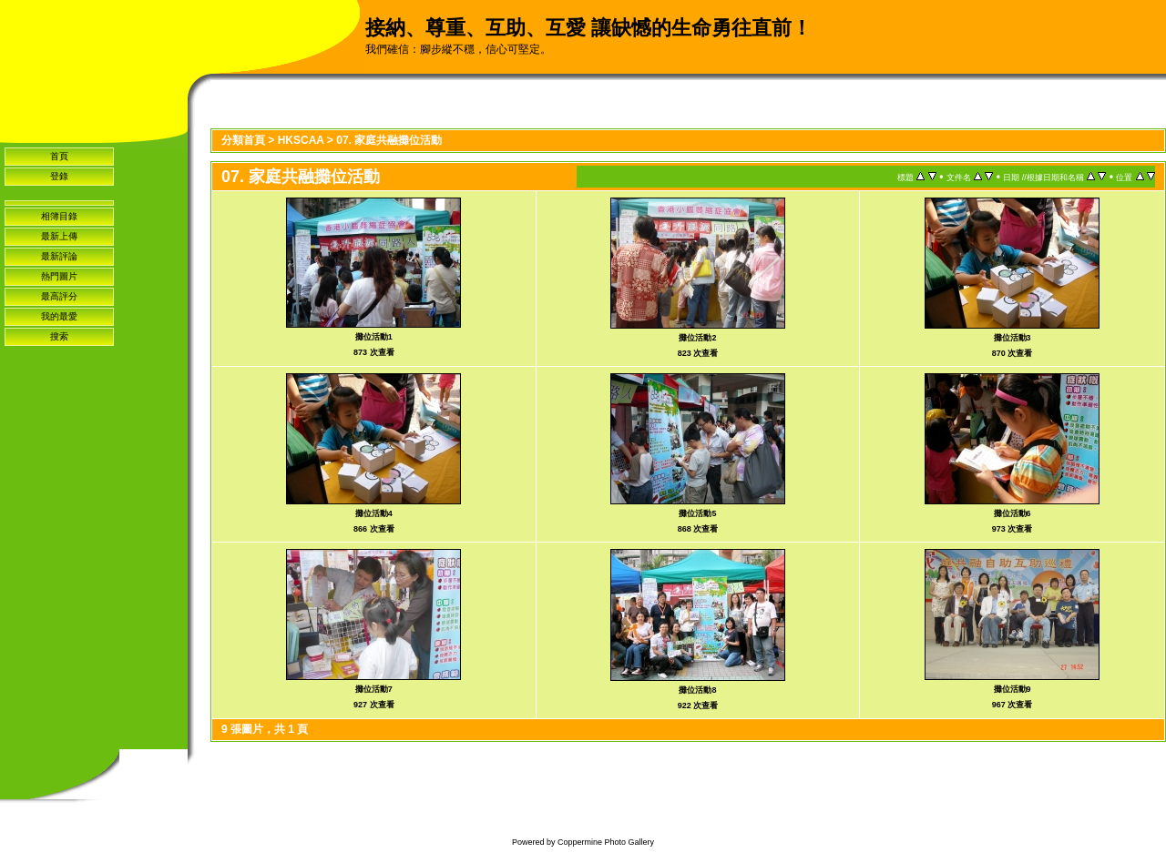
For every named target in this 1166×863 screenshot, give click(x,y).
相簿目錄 (59, 216)
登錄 (59, 176)
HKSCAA (301, 140)
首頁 (59, 156)
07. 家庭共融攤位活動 (389, 140)
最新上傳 (59, 236)
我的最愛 (59, 316)
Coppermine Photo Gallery (605, 842)
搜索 (59, 336)
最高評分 (59, 296)
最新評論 (59, 256)
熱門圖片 (59, 276)
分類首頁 (243, 140)
